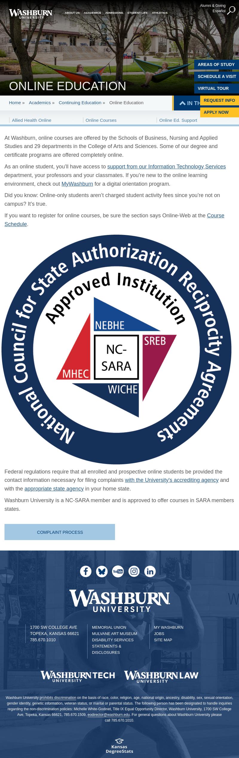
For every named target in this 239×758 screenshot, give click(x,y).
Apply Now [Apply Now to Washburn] (216, 112)
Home (15, 102)
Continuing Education (80, 102)
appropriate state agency (54, 489)
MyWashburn (77, 184)
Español (219, 11)
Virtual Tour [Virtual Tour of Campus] (213, 88)
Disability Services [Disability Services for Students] (113, 640)
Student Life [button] (137, 12)
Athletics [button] (160, 12)
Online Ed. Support (178, 120)
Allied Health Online (31, 120)
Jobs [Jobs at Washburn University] (159, 633)
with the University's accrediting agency (172, 480)
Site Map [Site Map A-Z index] (163, 640)
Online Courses (101, 120)
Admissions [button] (114, 12)
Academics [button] (92, 12)
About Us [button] (72, 12)
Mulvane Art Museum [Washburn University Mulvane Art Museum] (114, 633)
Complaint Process (60, 532)
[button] (231, 10)
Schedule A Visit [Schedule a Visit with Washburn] (217, 76)
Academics (40, 102)
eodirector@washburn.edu (109, 715)
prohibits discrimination (58, 698)
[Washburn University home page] (30, 14)
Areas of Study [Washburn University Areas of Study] (216, 64)
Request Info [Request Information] (219, 100)
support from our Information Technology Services (166, 167)
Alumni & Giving (213, 6)
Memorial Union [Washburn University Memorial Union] (109, 627)
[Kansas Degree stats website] (119, 748)
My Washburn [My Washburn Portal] (168, 627)
